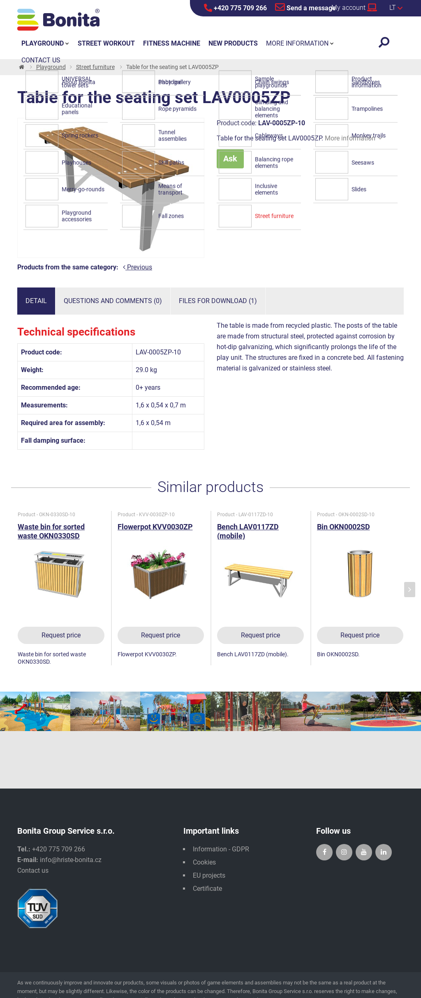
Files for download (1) (218, 301)
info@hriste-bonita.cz (71, 860)
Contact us (33, 870)
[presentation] (409, 589)
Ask (230, 158)
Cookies (204, 862)
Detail (36, 301)
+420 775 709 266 (235, 8)
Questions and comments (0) (113, 301)
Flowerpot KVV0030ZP (155, 526)
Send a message (305, 7)
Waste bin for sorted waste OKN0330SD (51, 531)
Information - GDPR (221, 849)
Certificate (207, 888)
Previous (137, 267)
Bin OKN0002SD (343, 526)
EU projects (209, 875)
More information (353, 138)
